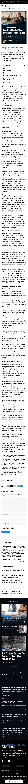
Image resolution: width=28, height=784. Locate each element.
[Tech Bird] (8, 622)
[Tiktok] (12, 761)
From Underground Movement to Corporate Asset (12, 69)
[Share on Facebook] (6, 37)
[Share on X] (9, 37)
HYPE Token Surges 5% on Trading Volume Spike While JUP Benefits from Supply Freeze (13, 456)
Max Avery (10, 40)
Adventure (9, 480)
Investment (9, 685)
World (3, 650)
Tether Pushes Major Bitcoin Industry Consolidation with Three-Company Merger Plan (13, 561)
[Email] (11, 37)
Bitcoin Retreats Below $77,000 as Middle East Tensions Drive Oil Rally (13, 467)
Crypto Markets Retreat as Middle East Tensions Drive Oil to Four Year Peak (12, 557)
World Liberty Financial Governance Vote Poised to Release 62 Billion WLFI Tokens (12, 554)
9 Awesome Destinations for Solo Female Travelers (9, 627)
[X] (5, 761)
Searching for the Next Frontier (12, 82)
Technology (6, 616)
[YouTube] (9, 761)
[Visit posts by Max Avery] (4, 41)
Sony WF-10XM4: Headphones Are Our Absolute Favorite (14, 619)
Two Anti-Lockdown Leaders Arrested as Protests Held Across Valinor (13, 715)
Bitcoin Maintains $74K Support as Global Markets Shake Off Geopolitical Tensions (13, 460)
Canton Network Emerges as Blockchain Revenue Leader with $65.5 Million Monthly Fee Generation (13, 548)
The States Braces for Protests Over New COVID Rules (13, 656)
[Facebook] (2, 761)
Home (4, 12)
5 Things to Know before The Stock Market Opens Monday (11, 702)
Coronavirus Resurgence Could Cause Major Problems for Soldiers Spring (13, 729)
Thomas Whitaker (6, 695)
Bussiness (5, 24)
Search (23, 537)
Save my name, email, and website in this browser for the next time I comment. (14, 528)
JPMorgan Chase (16, 154)
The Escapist (4, 670)
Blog (6, 12)
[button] (24, 2)
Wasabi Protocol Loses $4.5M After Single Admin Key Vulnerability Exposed (13, 551)
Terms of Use (9, 2)
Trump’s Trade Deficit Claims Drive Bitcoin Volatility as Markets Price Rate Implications (13, 463)
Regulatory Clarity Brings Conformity (13, 73)
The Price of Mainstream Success (13, 75)
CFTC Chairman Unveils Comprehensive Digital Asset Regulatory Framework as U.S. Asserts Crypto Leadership (13, 472)
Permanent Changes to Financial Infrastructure (12, 78)
